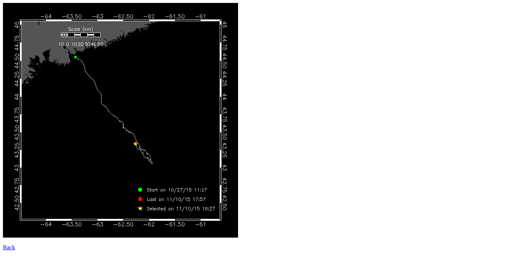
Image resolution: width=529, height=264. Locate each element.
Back (9, 247)
